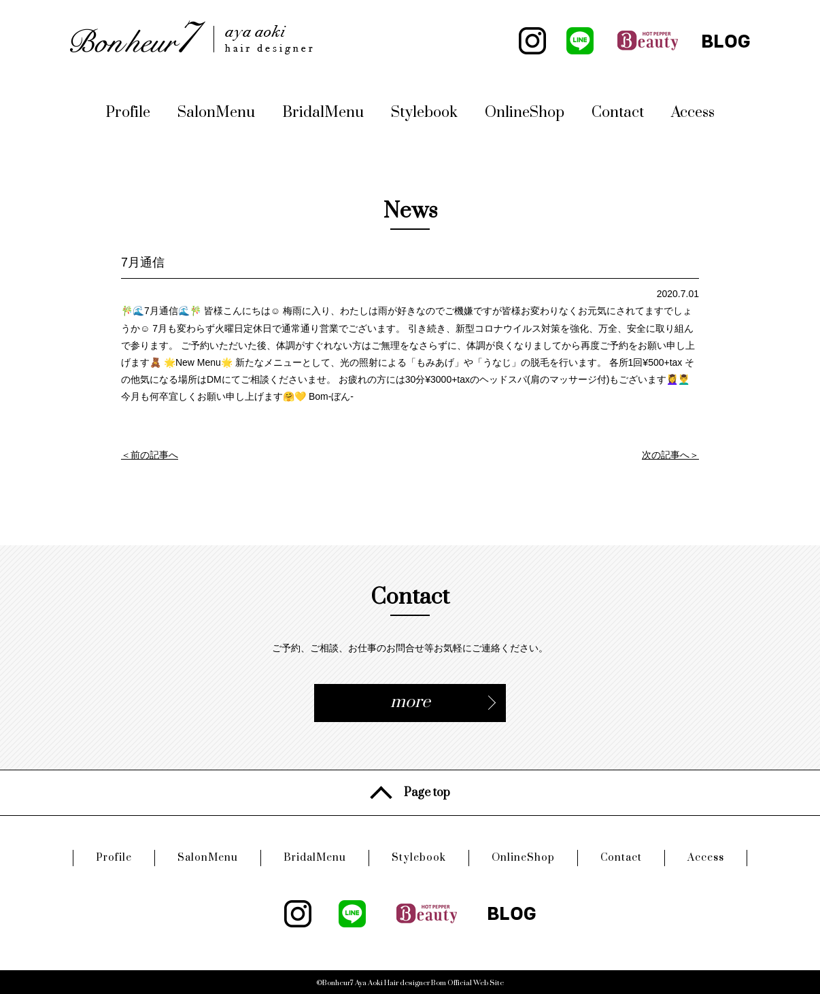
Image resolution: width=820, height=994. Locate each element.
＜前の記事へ (149, 454)
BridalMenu (323, 112)
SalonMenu (216, 112)
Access (693, 112)
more (410, 702)
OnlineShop (524, 112)
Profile (127, 112)
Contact (618, 112)
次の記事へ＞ (670, 454)
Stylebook (424, 112)
